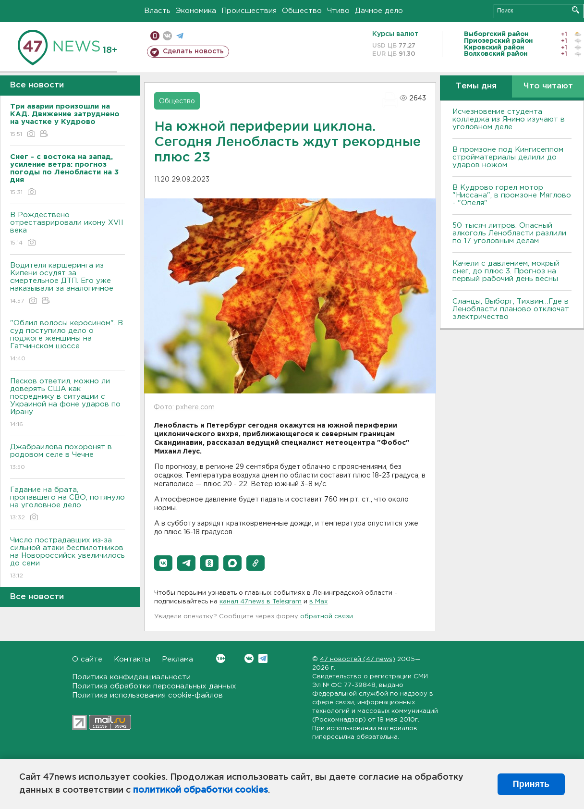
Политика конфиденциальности (131, 677)
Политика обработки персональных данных (154, 686)
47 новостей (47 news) (357, 659)
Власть (157, 11)
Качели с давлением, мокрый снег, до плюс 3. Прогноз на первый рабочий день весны (506, 271)
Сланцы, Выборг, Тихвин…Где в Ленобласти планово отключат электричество (510, 309)
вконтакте (167, 35)
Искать (575, 9)
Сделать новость (193, 51)
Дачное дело (379, 11)
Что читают (548, 86)
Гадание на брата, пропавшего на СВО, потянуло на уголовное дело (67, 504)
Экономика (196, 11)
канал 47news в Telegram (260, 601)
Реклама (177, 659)
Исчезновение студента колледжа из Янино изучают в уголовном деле (508, 119)
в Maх (318, 601)
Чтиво (338, 11)
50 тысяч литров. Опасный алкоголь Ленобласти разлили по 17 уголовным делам (509, 233)
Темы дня (476, 86)
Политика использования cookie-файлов (147, 695)
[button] (163, 563)
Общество (302, 11)
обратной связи (326, 616)
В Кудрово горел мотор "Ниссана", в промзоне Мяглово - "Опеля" (511, 195)
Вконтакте (220, 658)
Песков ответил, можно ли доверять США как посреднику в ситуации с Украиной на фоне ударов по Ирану (67, 403)
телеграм (179, 35)
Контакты (132, 659)
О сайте (87, 659)
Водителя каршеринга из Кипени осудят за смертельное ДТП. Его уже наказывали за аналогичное (67, 283)
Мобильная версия (154, 35)
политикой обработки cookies (200, 790)
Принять (531, 784)
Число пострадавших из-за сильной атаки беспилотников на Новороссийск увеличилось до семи (67, 558)
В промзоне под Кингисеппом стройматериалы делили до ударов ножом (507, 157)
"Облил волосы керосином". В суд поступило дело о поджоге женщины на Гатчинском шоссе (67, 341)
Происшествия (249, 11)
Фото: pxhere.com (184, 407)
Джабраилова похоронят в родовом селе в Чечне (67, 457)
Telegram (263, 658)
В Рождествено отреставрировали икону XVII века (67, 229)
